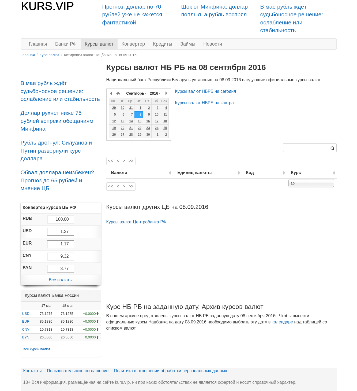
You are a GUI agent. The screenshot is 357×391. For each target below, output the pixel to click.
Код (265, 172)
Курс (304, 172)
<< (110, 160)
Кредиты (162, 44)
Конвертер (133, 44)
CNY (25, 329)
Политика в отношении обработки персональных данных (170, 370)
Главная (38, 44)
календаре (282, 322)
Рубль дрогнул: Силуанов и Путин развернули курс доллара (56, 150)
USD (25, 314)
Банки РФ (66, 44)
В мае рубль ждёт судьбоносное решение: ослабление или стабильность (60, 91)
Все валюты (61, 280)
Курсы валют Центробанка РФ (136, 222)
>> (131, 160)
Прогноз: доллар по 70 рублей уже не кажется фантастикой (132, 14)
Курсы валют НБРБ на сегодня (205, 91)
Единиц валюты (184, 172)
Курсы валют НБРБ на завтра (204, 103)
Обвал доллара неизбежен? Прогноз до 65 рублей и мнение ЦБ (57, 180)
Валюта (119, 172)
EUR (25, 321)
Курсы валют (99, 44)
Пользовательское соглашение (77, 370)
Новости (212, 44)
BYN (25, 337)
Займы (187, 44)
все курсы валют (37, 349)
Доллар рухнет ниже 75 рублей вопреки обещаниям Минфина (57, 121)
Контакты (32, 370)
